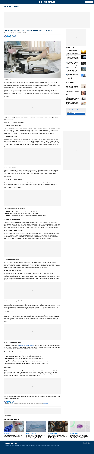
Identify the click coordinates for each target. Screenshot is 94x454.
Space (30, 445)
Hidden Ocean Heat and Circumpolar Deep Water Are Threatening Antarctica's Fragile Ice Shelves (35, 436)
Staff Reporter (8, 32)
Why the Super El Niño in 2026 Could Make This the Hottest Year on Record (73, 52)
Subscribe (89, 2)
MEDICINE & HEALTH (8, 433)
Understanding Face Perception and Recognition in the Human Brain (73, 93)
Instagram (89, 443)
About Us (6, 447)
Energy (23, 445)
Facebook (5, 36)
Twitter (8, 36)
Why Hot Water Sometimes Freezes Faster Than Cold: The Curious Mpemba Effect (72, 98)
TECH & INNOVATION (14, 6)
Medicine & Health (46, 445)
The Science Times (47, 2)
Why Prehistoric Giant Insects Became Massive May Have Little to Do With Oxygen (57, 436)
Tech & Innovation (7, 445)
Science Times (45, 403)
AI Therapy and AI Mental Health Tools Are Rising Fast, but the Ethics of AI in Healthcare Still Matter (79, 436)
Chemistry (40, 445)
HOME (6, 6)
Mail (15, 36)
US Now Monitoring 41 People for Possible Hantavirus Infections (13, 435)
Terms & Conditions (12, 447)
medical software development (26, 345)
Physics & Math (34, 445)
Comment (13, 36)
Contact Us (24, 447)
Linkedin (10, 36)
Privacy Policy (19, 447)
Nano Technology (18, 445)
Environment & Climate (55, 445)
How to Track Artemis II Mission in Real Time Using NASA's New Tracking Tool (73, 64)
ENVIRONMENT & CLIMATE (31, 433)
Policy (27, 445)
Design (13, 445)
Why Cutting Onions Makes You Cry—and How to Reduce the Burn (72, 103)
